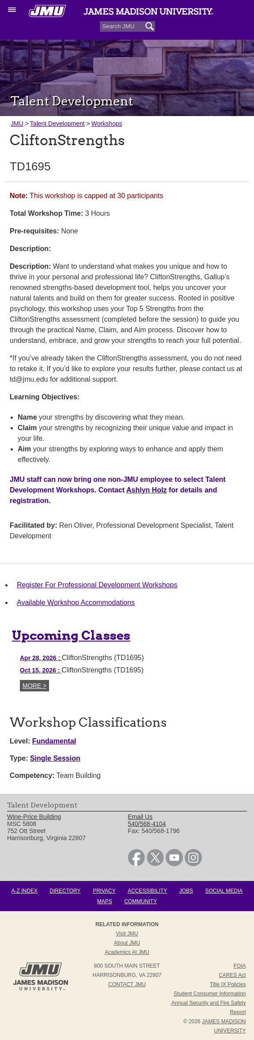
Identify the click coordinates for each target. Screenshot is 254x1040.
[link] (136, 863)
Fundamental (54, 741)
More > (34, 685)
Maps (104, 901)
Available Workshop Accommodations (76, 602)
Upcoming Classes (71, 635)
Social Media (224, 891)
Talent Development (57, 123)
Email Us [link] (140, 816)
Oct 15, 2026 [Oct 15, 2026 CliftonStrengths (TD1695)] (40, 670)
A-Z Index (24, 891)
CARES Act (232, 975)
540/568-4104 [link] (147, 823)
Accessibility (147, 891)
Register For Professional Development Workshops (97, 585)
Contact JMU (127, 984)
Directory (64, 891)
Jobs (186, 891)
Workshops (106, 123)
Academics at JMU (127, 952)
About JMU (127, 943)
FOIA (239, 966)
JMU (17, 123)
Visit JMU (127, 934)
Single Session (55, 758)
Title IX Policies (228, 984)
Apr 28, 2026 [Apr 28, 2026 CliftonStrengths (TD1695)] (41, 657)
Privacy (104, 891)
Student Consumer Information (210, 994)
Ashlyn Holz (146, 490)
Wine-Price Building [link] (34, 816)
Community (140, 901)
